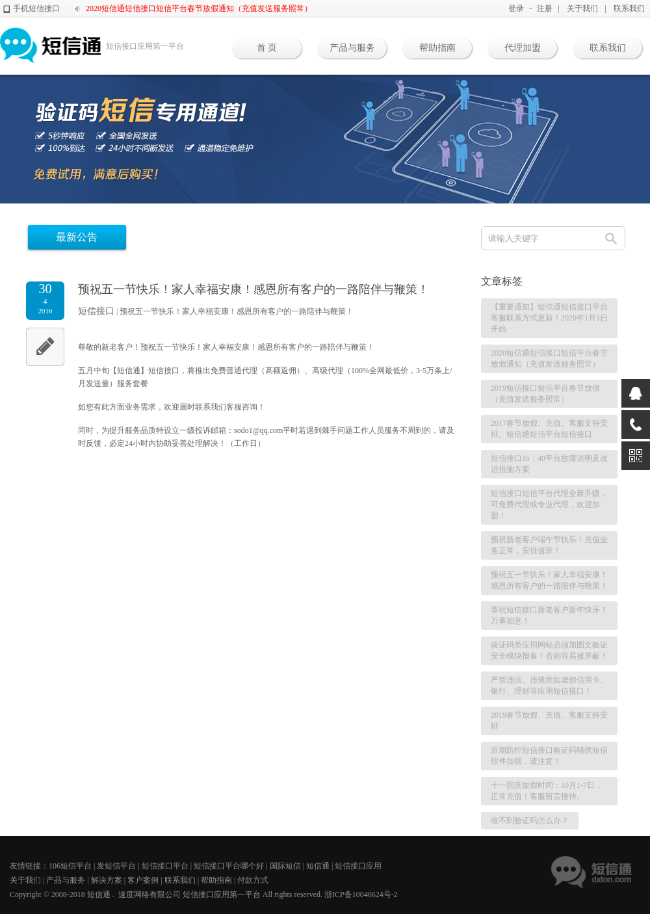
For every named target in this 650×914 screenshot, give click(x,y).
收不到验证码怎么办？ (530, 820)
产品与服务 (352, 48)
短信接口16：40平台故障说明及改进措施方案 (549, 464)
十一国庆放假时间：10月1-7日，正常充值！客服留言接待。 (547, 791)
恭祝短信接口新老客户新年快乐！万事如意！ (549, 615)
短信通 (318, 865)
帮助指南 (437, 48)
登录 (516, 8)
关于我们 (582, 8)
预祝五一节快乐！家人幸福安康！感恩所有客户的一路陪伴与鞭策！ (237, 311)
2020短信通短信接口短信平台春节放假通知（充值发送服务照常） (199, 8)
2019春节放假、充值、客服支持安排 (549, 721)
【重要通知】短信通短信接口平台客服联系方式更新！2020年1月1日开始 (549, 317)
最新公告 (77, 236)
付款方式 (252, 880)
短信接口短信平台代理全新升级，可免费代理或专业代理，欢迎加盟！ (549, 504)
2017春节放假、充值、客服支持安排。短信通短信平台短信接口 (549, 429)
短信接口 (96, 311)
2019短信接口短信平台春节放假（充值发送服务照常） (545, 394)
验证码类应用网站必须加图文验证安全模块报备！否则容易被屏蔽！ (549, 650)
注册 (544, 8)
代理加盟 (522, 48)
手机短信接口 (36, 8)
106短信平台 (70, 865)
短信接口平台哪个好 (229, 865)
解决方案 (106, 880)
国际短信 (285, 865)
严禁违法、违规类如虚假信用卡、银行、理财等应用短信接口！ (549, 685)
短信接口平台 (165, 865)
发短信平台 (116, 865)
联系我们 (629, 8)
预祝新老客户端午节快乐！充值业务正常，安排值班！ (549, 545)
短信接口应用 (358, 865)
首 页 (267, 48)
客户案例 (143, 880)
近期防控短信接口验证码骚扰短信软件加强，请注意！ (549, 756)
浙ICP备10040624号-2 (361, 894)
